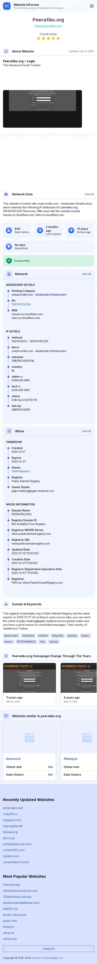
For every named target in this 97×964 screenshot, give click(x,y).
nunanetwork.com (16, 862)
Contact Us (48, 948)
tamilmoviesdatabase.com (21, 903)
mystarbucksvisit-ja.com (20, 891)
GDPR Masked (21, 471)
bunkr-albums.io (14, 915)
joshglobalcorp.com (17, 844)
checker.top (11, 885)
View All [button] (89, 194)
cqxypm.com (12, 820)
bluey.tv (8, 927)
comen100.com (14, 850)
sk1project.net (13, 808)
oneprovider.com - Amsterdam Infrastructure (39, 294)
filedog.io (70, 759)
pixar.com (10, 921)
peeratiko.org (69, 207)
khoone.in (13, 759)
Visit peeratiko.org (48, 26)
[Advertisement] (48, 78)
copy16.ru (10, 814)
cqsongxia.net (13, 826)
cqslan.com (11, 856)
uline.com (10, 939)
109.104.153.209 (21, 304)
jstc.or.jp (9, 838)
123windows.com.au (17, 897)
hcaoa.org (10, 832)
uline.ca (8, 933)
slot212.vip (10, 909)
